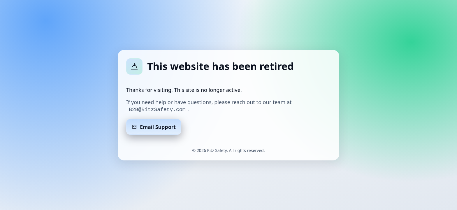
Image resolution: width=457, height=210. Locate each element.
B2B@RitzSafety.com (157, 110)
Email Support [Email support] (154, 126)
